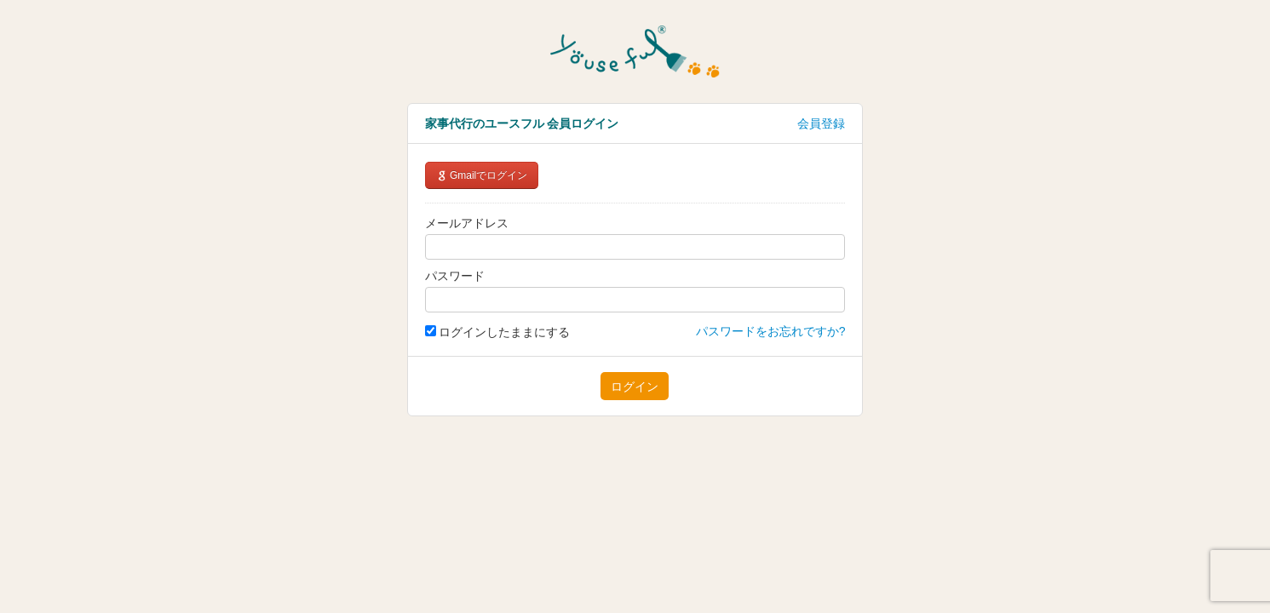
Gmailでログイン (482, 175)
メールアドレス (467, 223)
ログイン (634, 386)
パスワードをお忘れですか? (771, 331)
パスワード (455, 276)
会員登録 (821, 123)
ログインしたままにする (498, 332)
